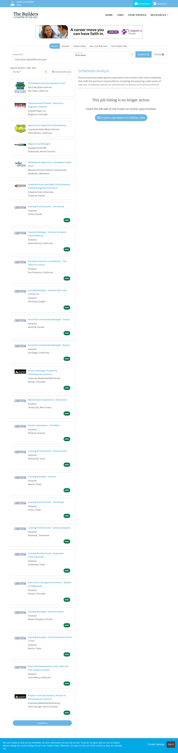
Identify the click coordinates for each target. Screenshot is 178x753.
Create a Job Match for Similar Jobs (121, 117)
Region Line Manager (39, 143)
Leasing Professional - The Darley (46, 206)
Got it (171, 744)
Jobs (120, 15)
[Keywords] (42, 54)
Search (54, 46)
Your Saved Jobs (119, 46)
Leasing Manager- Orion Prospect (46, 611)
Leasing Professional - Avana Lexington (49, 527)
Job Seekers (142, 3)
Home (109, 15)
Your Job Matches (98, 46)
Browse (65, 46)
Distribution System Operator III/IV (46, 83)
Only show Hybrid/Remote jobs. (31, 59)
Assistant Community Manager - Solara (49, 319)
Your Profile (137, 15)
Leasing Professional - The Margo (46, 502)
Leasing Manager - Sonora (42, 476)
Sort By (16, 71)
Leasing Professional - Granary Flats (47, 450)
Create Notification (61, 71)
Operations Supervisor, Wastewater (47, 125)
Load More (42, 723)
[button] (159, 54)
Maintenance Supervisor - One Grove (47, 399)
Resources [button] (158, 15)
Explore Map (79, 46)
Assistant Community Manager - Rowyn (49, 344)
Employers (160, 3)
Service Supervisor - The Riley (43, 425)
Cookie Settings (156, 744)
